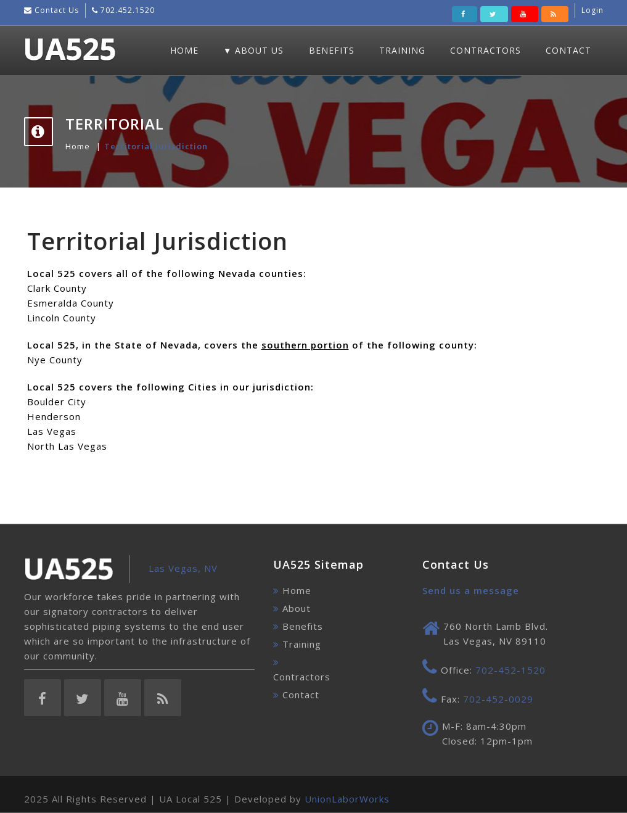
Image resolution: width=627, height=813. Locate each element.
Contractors (485, 50)
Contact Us (55, 10)
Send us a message (470, 590)
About (296, 608)
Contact (568, 50)
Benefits (331, 50)
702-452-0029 (498, 699)
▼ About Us (253, 50)
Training (402, 50)
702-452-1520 (510, 670)
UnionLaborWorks (347, 799)
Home (184, 50)
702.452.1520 (126, 10)
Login (592, 10)
